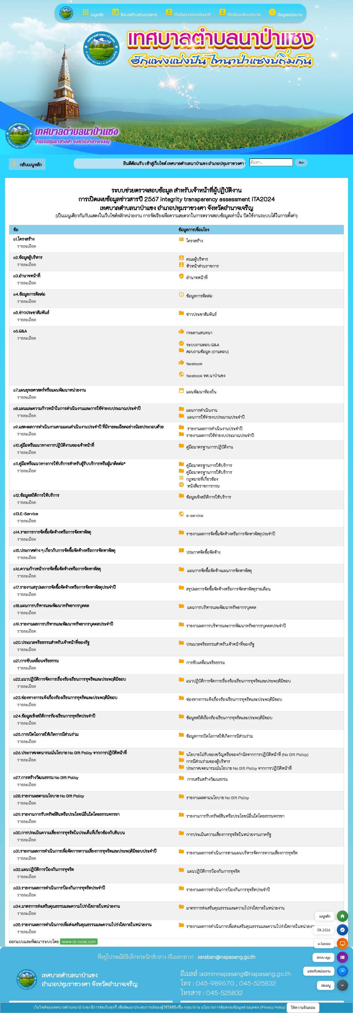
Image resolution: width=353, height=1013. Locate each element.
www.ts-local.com (79, 941)
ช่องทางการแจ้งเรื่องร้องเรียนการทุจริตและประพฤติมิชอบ (234, 699)
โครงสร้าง (194, 240)
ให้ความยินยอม (303, 1007)
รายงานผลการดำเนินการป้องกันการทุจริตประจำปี (228, 889)
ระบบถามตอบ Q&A (202, 344)
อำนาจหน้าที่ (197, 277)
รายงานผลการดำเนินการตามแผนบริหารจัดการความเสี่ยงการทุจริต (242, 852)
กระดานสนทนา (199, 332)
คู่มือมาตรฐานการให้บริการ (209, 465)
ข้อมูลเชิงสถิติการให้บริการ (208, 497)
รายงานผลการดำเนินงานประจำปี (214, 428)
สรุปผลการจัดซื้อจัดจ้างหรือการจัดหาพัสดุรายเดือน (228, 588)
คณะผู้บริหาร (197, 259)
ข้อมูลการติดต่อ (199, 295)
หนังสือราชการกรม (203, 485)
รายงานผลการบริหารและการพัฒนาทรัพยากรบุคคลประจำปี (236, 625)
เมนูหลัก (92, 13)
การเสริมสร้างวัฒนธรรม (207, 779)
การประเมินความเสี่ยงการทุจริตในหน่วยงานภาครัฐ (228, 834)
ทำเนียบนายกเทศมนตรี (188, 13)
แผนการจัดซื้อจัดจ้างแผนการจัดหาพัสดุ (219, 570)
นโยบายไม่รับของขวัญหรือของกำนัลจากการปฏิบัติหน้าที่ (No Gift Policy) (247, 754)
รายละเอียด (26, 246)
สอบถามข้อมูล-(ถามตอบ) (207, 351)
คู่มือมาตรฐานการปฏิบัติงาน (209, 446)
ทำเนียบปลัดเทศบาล (239, 13)
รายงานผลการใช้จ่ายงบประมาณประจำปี (220, 435)
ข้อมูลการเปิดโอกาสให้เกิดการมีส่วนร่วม (219, 736)
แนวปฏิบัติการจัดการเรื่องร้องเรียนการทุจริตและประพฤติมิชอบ (238, 680)
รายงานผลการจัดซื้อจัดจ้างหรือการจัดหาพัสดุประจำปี (230, 533)
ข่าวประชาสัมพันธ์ (201, 314)
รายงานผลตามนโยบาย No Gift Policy (217, 797)
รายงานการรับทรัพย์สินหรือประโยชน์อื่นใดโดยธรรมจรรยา (235, 816)
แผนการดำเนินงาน (201, 410)
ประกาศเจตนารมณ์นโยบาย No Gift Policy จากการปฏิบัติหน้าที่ (239, 768)
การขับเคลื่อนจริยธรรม (205, 662)
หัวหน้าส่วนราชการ (202, 266)
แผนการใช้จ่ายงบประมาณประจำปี (215, 417)
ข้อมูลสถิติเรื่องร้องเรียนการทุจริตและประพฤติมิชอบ (229, 717)
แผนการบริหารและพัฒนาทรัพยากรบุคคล (221, 607)
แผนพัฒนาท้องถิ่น (201, 391)
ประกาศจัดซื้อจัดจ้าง (203, 552)
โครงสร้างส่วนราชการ (134, 13)
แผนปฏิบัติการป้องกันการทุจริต (213, 871)
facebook (194, 363)
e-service (194, 515)
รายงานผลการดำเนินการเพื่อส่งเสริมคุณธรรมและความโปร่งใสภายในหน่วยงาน (251, 926)
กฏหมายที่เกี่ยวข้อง (202, 479)
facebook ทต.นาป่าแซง (205, 375)
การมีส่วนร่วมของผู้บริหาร (208, 761)
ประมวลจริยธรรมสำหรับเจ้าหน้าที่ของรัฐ (220, 644)
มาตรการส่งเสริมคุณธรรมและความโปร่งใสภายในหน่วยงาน (235, 907)
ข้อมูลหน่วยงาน (285, 13)
